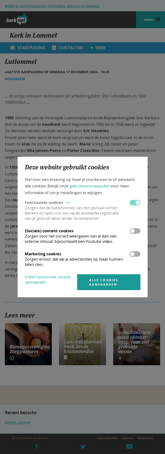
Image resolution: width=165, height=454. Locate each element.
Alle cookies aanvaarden (103, 282)
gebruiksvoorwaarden (89, 186)
